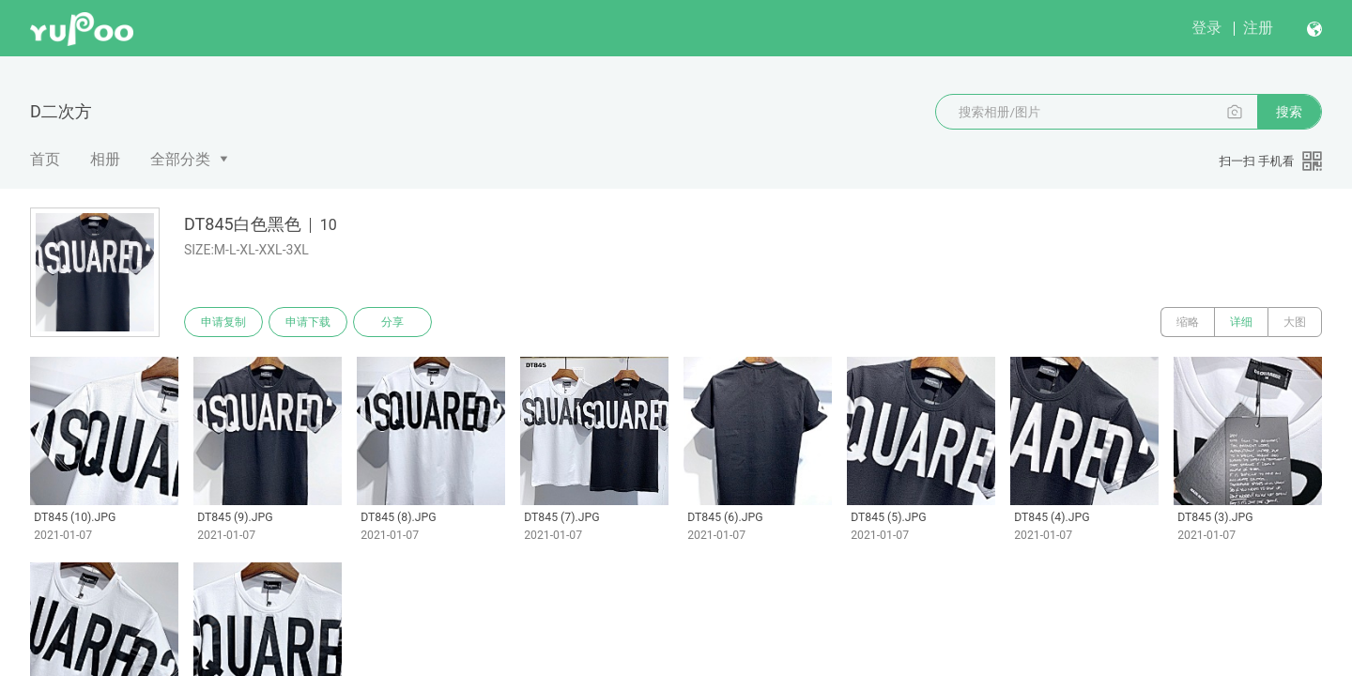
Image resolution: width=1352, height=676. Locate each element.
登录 (1206, 28)
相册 (105, 159)
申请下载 (307, 322)
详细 (1241, 322)
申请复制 (223, 322)
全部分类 (180, 159)
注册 (1258, 28)
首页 (45, 159)
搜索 (1289, 111)
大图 (1294, 322)
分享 (392, 322)
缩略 (1187, 322)
